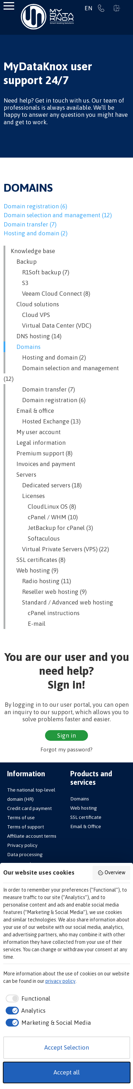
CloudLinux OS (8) (43, 506)
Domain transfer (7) (30, 224)
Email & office (32, 410)
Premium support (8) (41, 453)
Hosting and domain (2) (35, 233)
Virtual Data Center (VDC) (51, 325)
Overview (111, 873)
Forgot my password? (66, 749)
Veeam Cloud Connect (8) (50, 293)
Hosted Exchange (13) (46, 421)
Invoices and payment (43, 463)
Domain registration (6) (35, 206)
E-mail (28, 623)
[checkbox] (27, 998)
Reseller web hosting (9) (49, 591)
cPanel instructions (45, 613)
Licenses (28, 495)
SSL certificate (85, 817)
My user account (36, 432)
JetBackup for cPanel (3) (52, 527)
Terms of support (25, 827)
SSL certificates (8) (38, 559)
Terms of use (21, 817)
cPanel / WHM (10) (44, 517)
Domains (25, 346)
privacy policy (60, 981)
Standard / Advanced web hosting (62, 602)
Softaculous (35, 538)
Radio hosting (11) (41, 581)
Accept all (67, 1072)
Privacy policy (22, 845)
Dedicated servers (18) (46, 485)
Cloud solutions (35, 304)
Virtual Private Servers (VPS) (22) (60, 549)
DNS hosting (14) (36, 336)
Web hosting (83, 808)
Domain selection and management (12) (58, 215)
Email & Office (85, 826)
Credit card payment (29, 808)
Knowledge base (33, 251)
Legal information (38, 442)
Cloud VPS (30, 314)
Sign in (117, 8)
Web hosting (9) (34, 570)
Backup (24, 261)
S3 (19, 282)
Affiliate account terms (31, 836)
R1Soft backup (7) (40, 272)
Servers (23, 474)
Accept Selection (66, 1047)
